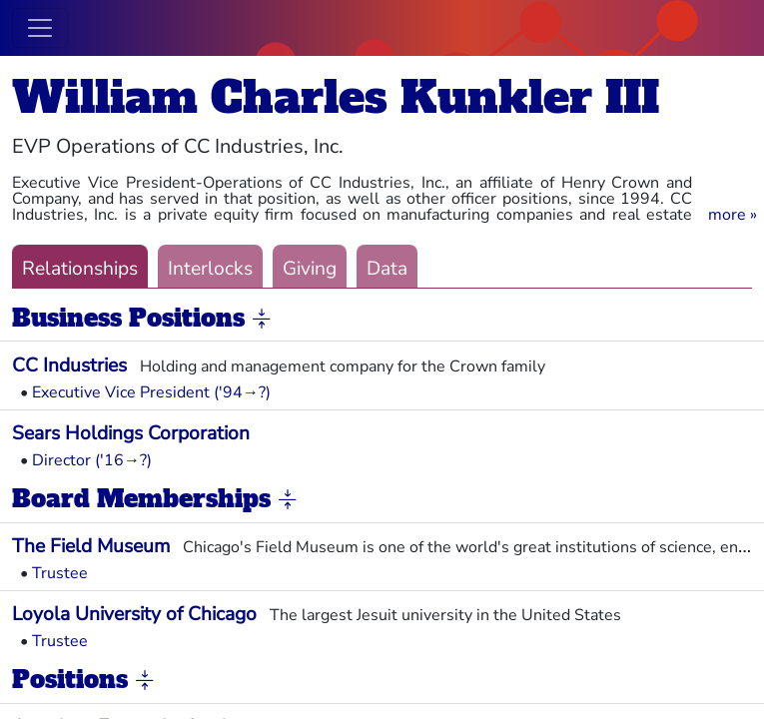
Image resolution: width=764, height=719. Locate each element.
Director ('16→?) (92, 460)
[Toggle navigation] (40, 28)
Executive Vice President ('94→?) (151, 392)
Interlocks (210, 269)
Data (387, 269)
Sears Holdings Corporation (131, 433)
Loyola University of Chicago (134, 614)
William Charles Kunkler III (335, 97)
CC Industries (69, 365)
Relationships (80, 269)
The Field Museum (91, 546)
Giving (310, 269)
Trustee (60, 573)
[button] (732, 215)
